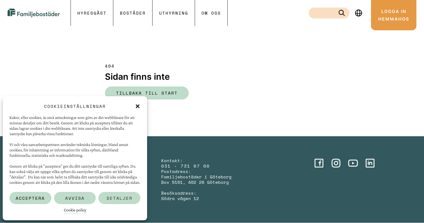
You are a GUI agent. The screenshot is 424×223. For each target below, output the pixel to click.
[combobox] (324, 13)
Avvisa (75, 198)
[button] (137, 106)
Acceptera (30, 198)
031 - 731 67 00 (185, 166)
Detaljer (119, 198)
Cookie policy (75, 210)
